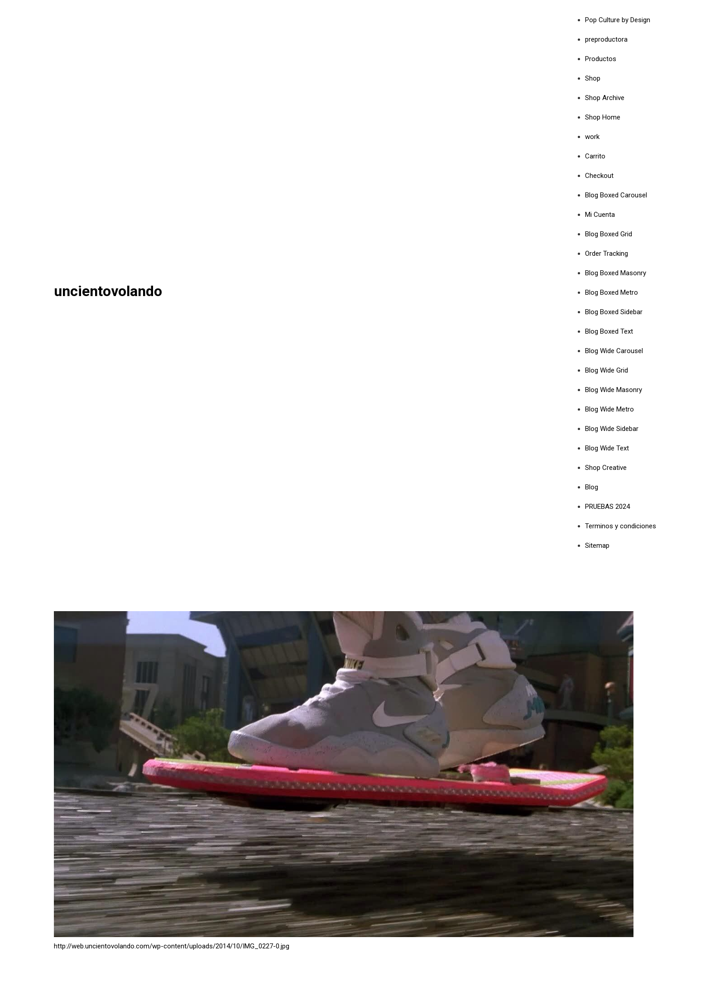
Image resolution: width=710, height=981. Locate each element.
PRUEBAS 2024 (607, 506)
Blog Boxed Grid (608, 234)
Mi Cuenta (600, 215)
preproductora (606, 39)
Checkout (599, 176)
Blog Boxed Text (609, 331)
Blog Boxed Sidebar (614, 312)
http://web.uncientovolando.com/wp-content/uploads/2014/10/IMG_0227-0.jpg (171, 946)
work (592, 137)
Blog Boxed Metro (611, 292)
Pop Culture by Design (617, 20)
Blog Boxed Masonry (615, 273)
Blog (591, 487)
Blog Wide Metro (609, 409)
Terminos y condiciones (620, 526)
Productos (600, 59)
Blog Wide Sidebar (611, 429)
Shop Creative (606, 468)
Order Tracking (606, 253)
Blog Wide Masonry (613, 390)
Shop (592, 78)
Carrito (595, 156)
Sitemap (597, 545)
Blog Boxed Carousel (616, 195)
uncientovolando (108, 291)
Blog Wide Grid (606, 370)
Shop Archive (604, 98)
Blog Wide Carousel (614, 351)
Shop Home (602, 117)
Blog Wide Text (607, 448)
